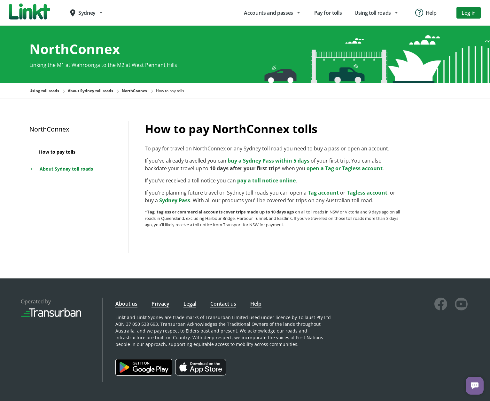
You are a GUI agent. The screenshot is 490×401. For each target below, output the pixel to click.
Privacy (160, 303)
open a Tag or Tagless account (345, 168)
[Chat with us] (475, 386)
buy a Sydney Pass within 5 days (268, 160)
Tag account (323, 192)
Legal (189, 303)
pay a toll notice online (266, 180)
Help (255, 303)
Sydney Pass (174, 200)
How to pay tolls (57, 152)
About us (126, 303)
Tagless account (367, 192)
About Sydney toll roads (61, 169)
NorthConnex (49, 129)
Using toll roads (44, 90)
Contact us (223, 303)
